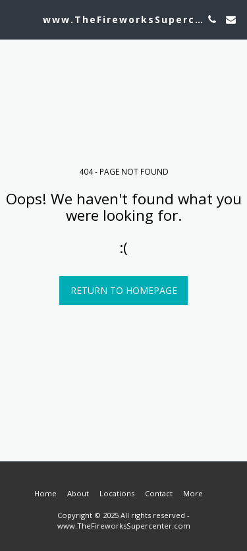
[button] (14, 18)
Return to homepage (123, 290)
